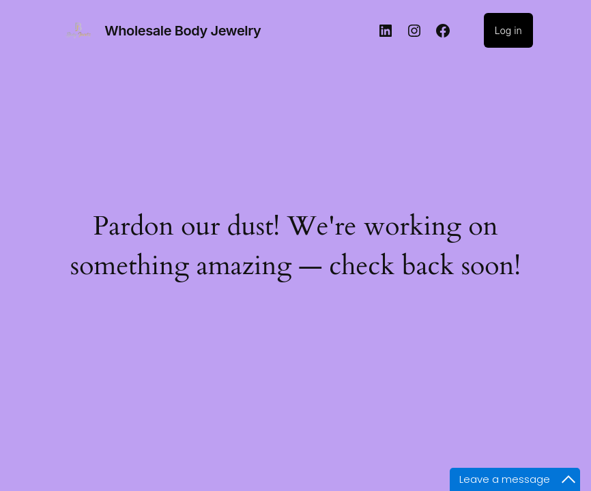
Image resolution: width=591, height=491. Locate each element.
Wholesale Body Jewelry (182, 31)
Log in (508, 30)
